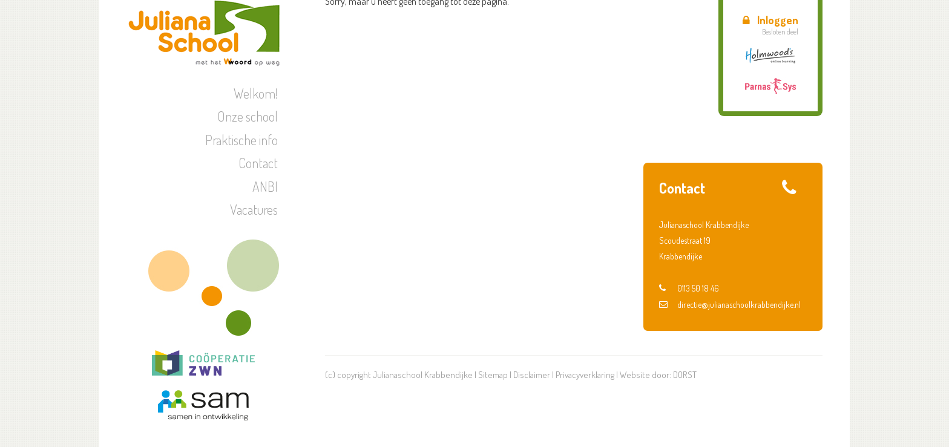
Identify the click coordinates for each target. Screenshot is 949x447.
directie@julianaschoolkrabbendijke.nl (730, 304)
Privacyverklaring (585, 374)
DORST (685, 374)
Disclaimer (531, 374)
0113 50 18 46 (689, 288)
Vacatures (254, 209)
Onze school (247, 116)
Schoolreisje (709, 122)
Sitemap (493, 374)
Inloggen (770, 20)
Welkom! (256, 93)
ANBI (265, 186)
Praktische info (241, 139)
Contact (258, 162)
